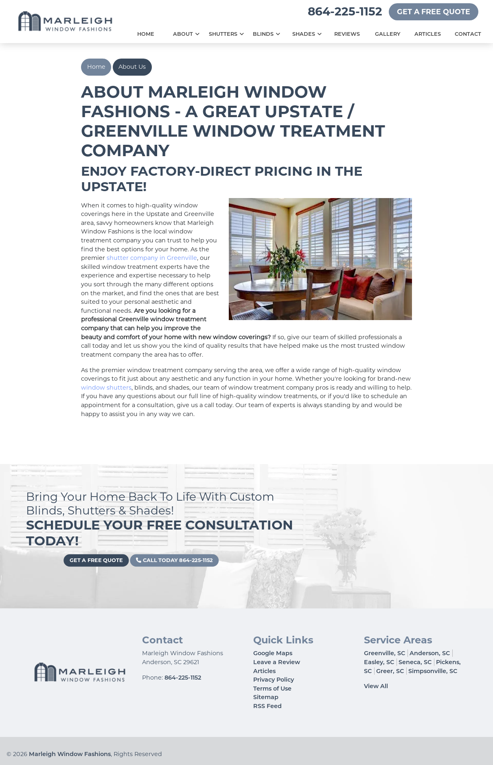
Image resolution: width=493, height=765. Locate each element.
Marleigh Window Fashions (70, 754)
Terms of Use (272, 688)
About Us (132, 66)
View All (376, 686)
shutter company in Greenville (152, 258)
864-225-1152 (345, 11)
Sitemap (265, 697)
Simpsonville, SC (432, 671)
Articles (264, 671)
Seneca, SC (415, 662)
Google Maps (272, 653)
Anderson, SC (430, 653)
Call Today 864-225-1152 (171, 560)
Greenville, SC (384, 653)
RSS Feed (267, 706)
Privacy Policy (273, 679)
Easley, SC (379, 662)
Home (96, 66)
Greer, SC (390, 671)
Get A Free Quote (433, 11)
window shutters (106, 387)
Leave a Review (276, 662)
